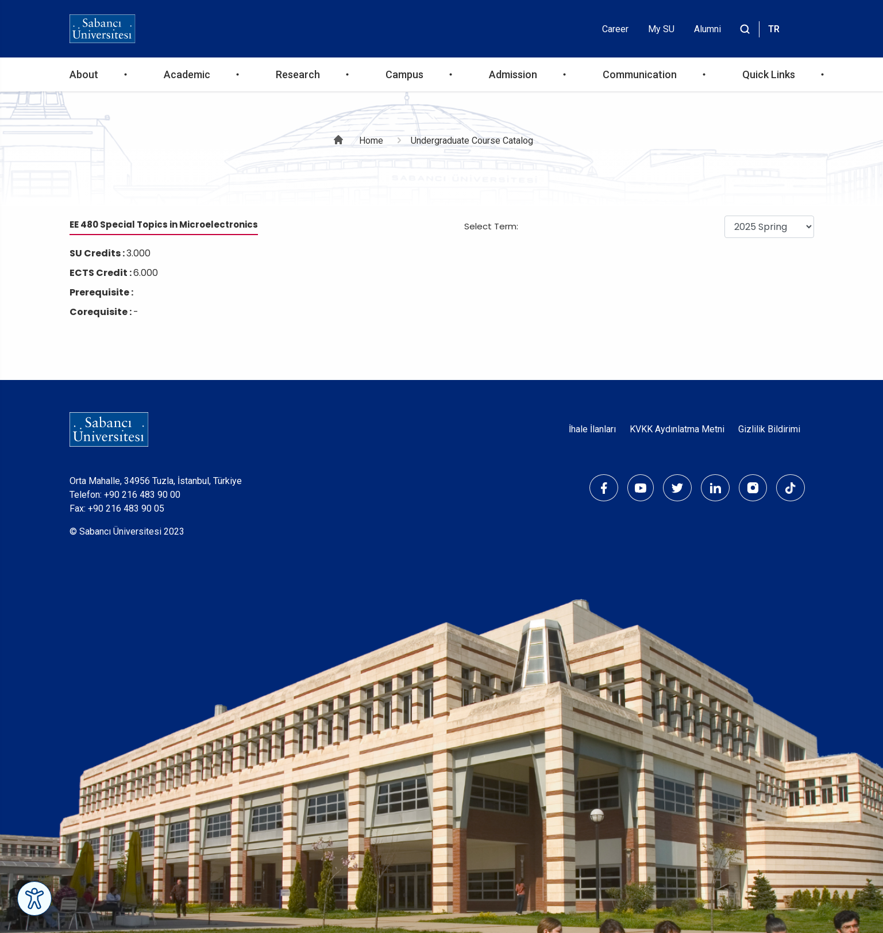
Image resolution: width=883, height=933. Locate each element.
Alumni (707, 29)
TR (774, 29)
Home (371, 140)
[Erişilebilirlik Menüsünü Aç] (34, 898)
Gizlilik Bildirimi (769, 429)
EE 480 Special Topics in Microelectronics (164, 224)
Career (615, 29)
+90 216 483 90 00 (142, 494)
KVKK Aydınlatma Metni (677, 429)
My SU (661, 29)
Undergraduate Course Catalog (472, 140)
